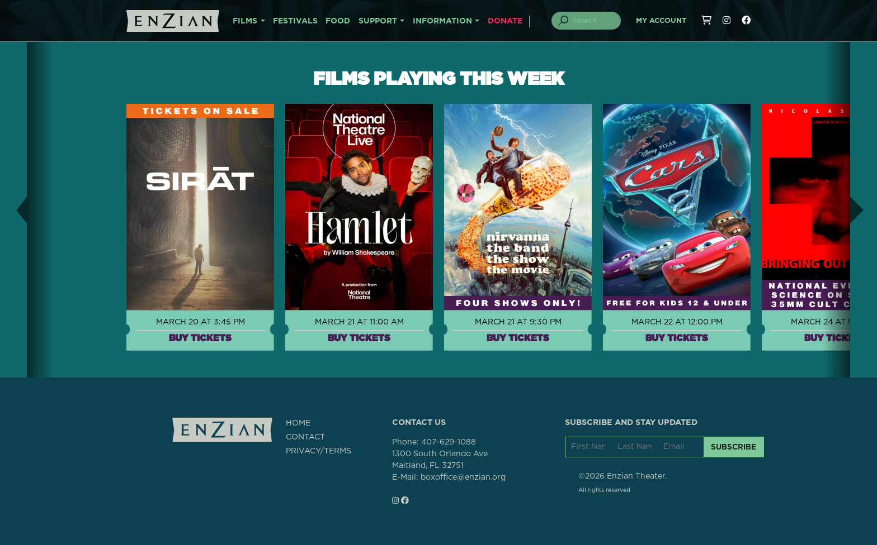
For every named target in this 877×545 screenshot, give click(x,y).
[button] (13, 209)
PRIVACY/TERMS (318, 451)
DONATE (505, 21)
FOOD (338, 21)
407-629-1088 (448, 442)
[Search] (593, 21)
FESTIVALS (295, 21)
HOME (298, 423)
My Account (661, 21)
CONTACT (305, 437)
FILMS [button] (245, 21)
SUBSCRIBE (733, 446)
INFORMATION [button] (442, 21)
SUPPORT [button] (378, 21)
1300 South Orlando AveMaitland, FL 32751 (440, 460)
